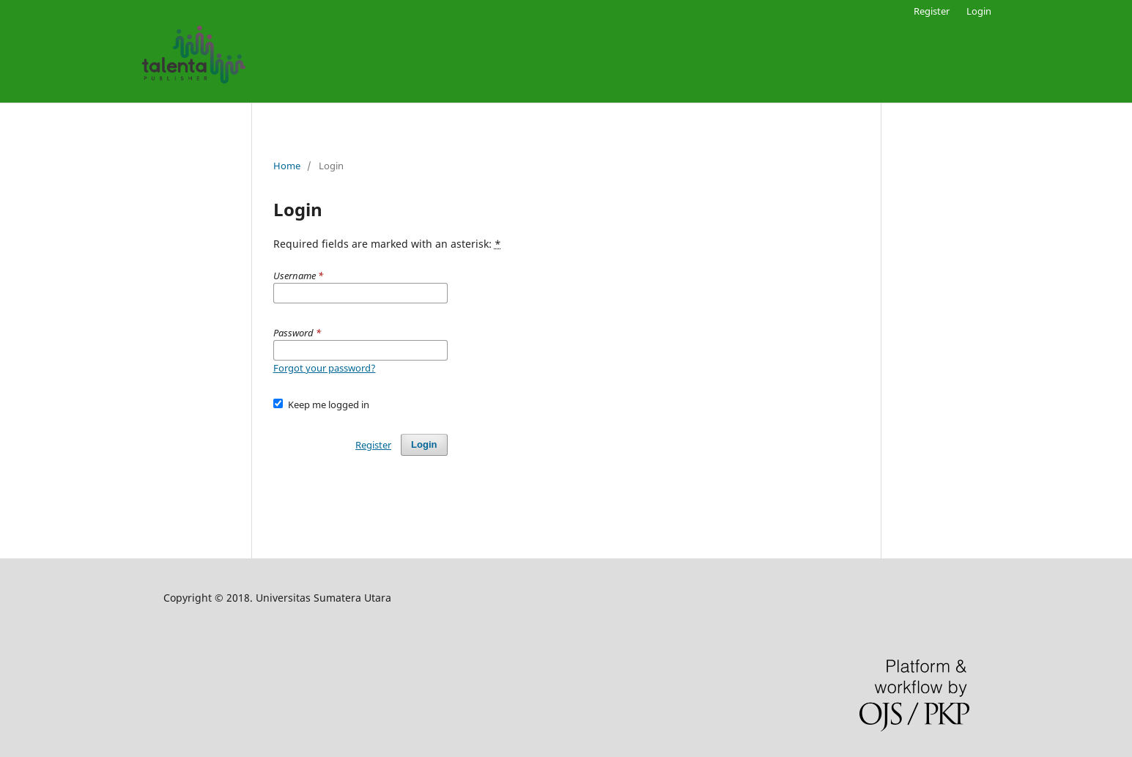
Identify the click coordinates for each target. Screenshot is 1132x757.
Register (932, 11)
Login (978, 11)
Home (286, 165)
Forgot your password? (324, 367)
